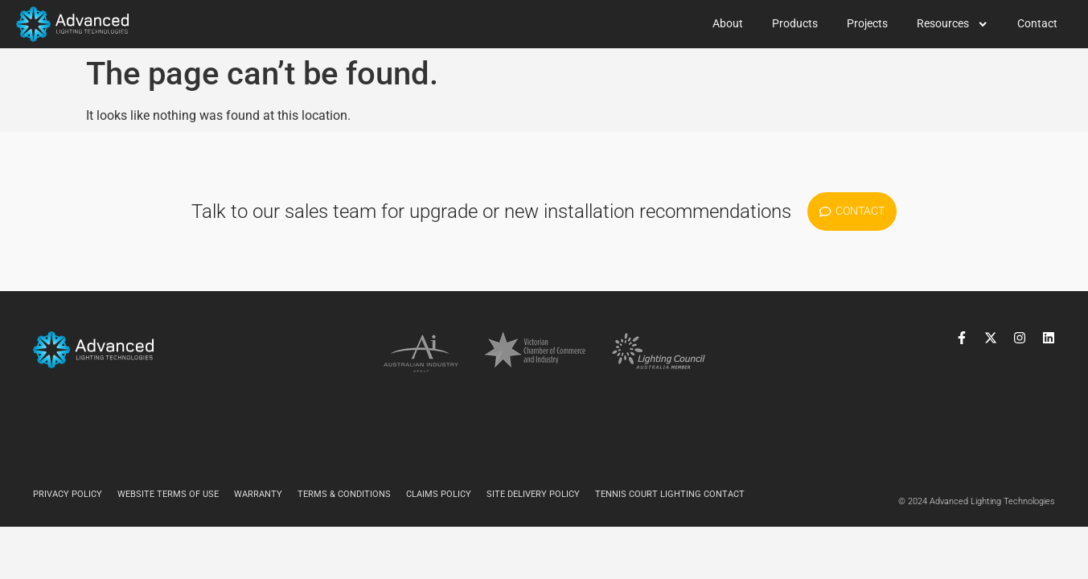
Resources (952, 24)
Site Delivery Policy (533, 494)
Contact (1037, 24)
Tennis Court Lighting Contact (670, 494)
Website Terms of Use (168, 494)
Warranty (258, 494)
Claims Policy (438, 494)
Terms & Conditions (344, 494)
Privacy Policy (67, 494)
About (727, 24)
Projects (867, 24)
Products (795, 24)
